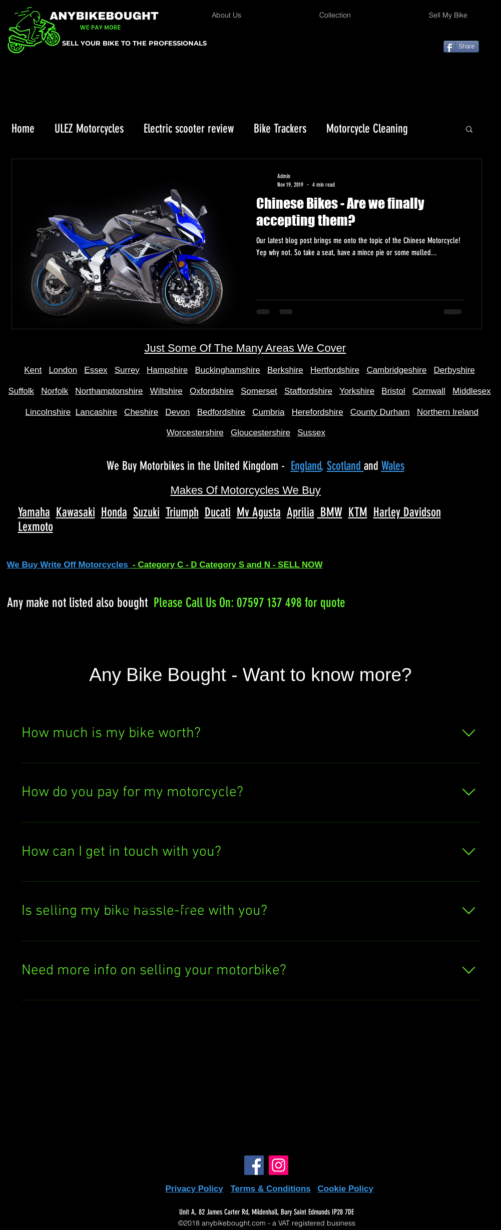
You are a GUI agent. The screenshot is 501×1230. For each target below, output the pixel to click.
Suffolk (21, 391)
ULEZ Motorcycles (89, 129)
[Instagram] (278, 1165)
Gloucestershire (260, 432)
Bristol (393, 391)
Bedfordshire (221, 412)
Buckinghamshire (227, 370)
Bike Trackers (280, 129)
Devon (177, 412)
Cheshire (141, 412)
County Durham (380, 412)
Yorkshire (356, 391)
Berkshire (285, 370)
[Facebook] (254, 1165)
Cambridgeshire (396, 370)
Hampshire (167, 370)
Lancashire (96, 412)
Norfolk (54, 391)
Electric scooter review (189, 129)
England (306, 466)
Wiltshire (166, 391)
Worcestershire (195, 432)
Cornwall (428, 391)
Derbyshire (454, 370)
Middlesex (471, 391)
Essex (95, 370)
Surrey (127, 370)
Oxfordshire (212, 391)
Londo (60, 370)
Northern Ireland (447, 412)
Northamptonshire (109, 391)
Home (23, 129)
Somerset (259, 391)
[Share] (461, 47)
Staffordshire (308, 391)
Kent (33, 370)
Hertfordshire (334, 370)
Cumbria (268, 412)
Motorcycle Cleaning (367, 129)
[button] (469, 130)
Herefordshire (317, 412)
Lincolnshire (48, 412)
